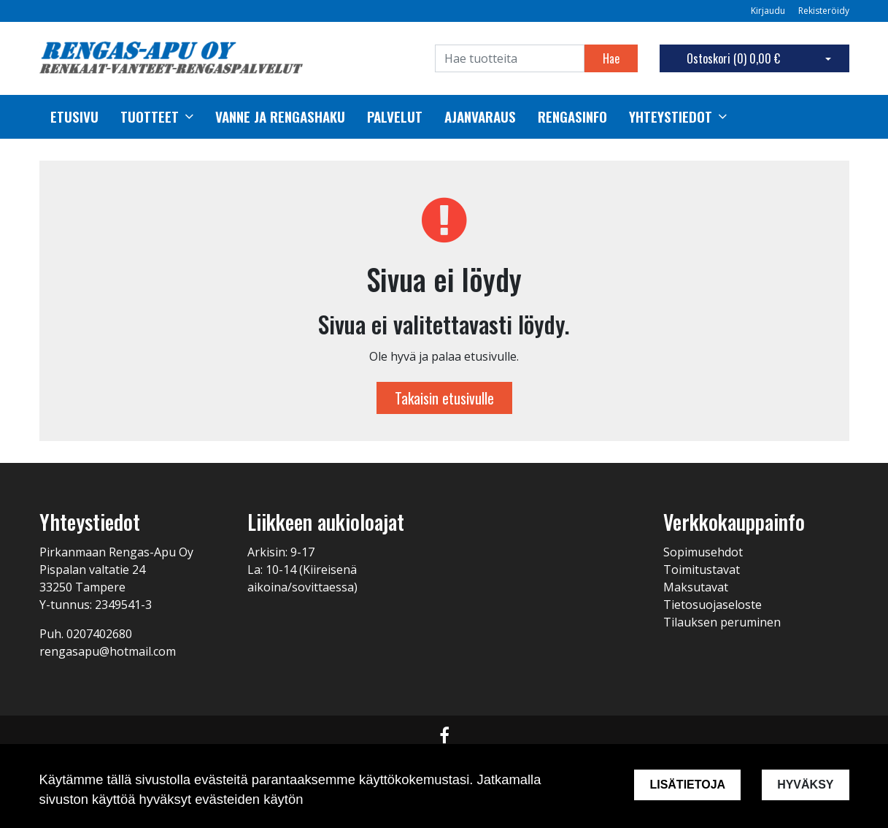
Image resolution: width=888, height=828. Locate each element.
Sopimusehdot (703, 552)
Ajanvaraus (480, 117)
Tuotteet (149, 117)
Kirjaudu (769, 10)
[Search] (509, 58)
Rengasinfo (572, 117)
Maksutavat (695, 587)
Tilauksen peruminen (722, 622)
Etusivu (74, 117)
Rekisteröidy (823, 10)
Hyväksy (805, 784)
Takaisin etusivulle (444, 398)
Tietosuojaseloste (712, 605)
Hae (611, 58)
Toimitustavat (701, 569)
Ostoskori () (733, 58)
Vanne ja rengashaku (280, 117)
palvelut (394, 117)
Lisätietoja (687, 784)
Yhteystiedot (670, 117)
